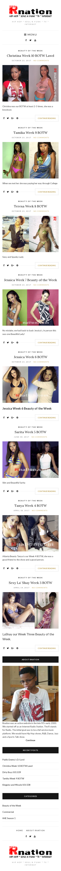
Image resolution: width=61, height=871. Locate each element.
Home (19, 830)
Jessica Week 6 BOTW (30, 357)
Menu (30, 34)
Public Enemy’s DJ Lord (13, 759)
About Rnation (35, 830)
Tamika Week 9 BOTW (30, 133)
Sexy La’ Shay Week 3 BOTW (30, 583)
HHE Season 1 (9, 818)
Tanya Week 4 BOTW (30, 506)
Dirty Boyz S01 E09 (11, 772)
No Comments (41, 60)
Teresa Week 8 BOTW (30, 206)
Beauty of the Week (30, 51)
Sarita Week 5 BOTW (30, 432)
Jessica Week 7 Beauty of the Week (30, 280)
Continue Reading (47, 118)
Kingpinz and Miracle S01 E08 (16, 785)
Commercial (8, 812)
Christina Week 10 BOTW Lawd (30, 56)
